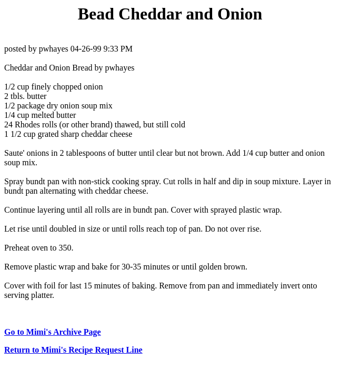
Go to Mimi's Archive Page (52, 331)
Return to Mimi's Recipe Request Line (73, 349)
